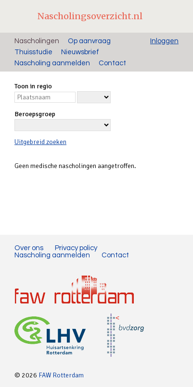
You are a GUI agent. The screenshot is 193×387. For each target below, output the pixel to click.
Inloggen (164, 41)
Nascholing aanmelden (52, 63)
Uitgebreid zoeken (40, 142)
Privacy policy (76, 248)
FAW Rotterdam (61, 375)
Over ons (28, 248)
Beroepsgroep (34, 114)
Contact (112, 63)
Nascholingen (36, 41)
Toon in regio (33, 86)
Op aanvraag (89, 41)
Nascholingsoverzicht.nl (90, 16)
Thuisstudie (33, 52)
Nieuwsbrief (80, 52)
